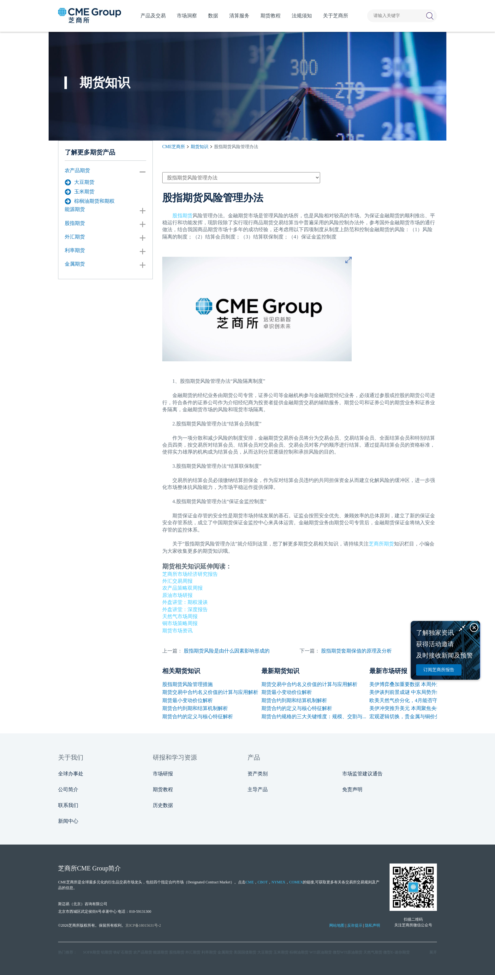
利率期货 (75, 250)
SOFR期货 (91, 952)
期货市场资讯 (177, 630)
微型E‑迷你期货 (396, 952)
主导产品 (258, 789)
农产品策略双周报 (182, 588)
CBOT (263, 882)
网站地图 (336, 925)
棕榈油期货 (298, 952)
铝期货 (106, 952)
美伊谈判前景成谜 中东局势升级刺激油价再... (419, 692)
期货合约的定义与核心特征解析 (197, 716)
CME (250, 882)
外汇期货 (75, 236)
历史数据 (163, 805)
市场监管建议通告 (362, 773)
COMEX (296, 882)
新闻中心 (68, 821)
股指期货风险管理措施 (187, 684)
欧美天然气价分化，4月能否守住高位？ (413, 700)
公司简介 (68, 789)
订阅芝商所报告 (438, 669)
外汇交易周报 (177, 581)
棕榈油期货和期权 (90, 201)
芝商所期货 (381, 543)
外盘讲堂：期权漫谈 (185, 602)
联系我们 (68, 805)
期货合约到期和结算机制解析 (195, 708)
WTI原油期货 (320, 952)
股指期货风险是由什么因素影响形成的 (227, 650)
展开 (433, 952)
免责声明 (352, 789)
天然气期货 (372, 952)
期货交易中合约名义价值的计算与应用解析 (210, 692)
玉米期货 (79, 192)
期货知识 (199, 146)
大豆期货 (79, 182)
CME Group (92, 868)
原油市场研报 (177, 595)
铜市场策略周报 (180, 623)
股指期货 (75, 223)
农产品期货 (77, 170)
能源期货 (75, 209)
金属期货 (75, 264)
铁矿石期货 (122, 952)
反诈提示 (354, 925)
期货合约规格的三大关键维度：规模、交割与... (313, 716)
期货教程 (163, 789)
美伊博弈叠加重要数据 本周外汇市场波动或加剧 (423, 684)
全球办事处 (70, 773)
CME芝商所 (173, 146)
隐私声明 (372, 925)
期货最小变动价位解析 (187, 700)
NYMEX (278, 882)
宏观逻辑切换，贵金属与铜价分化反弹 (412, 716)
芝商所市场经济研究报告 (190, 574)
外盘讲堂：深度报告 (185, 609)
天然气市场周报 (180, 616)
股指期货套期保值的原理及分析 (356, 650)
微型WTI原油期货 (348, 952)
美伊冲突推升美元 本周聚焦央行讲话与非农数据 (423, 708)
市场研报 (163, 773)
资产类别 (258, 773)
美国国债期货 (245, 952)
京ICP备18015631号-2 (143, 925)
